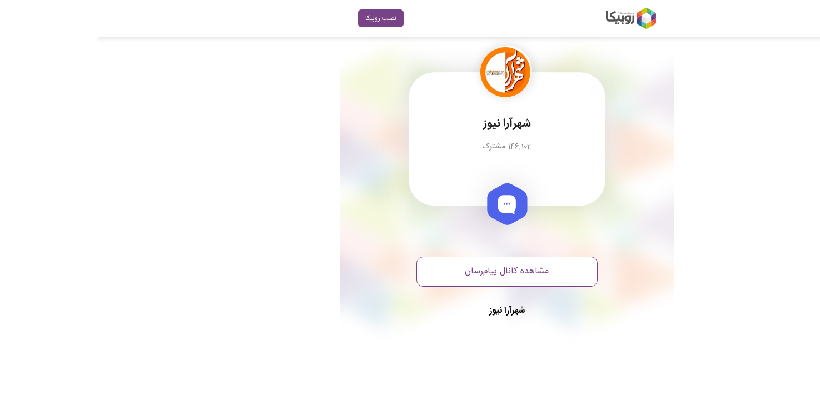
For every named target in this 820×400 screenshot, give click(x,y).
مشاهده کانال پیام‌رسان (410, 271)
